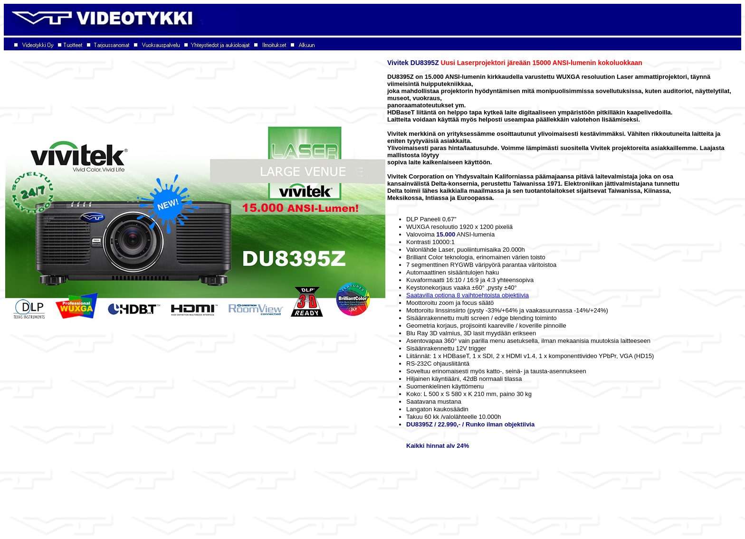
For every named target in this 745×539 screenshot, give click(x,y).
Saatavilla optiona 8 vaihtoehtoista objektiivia (467, 295)
